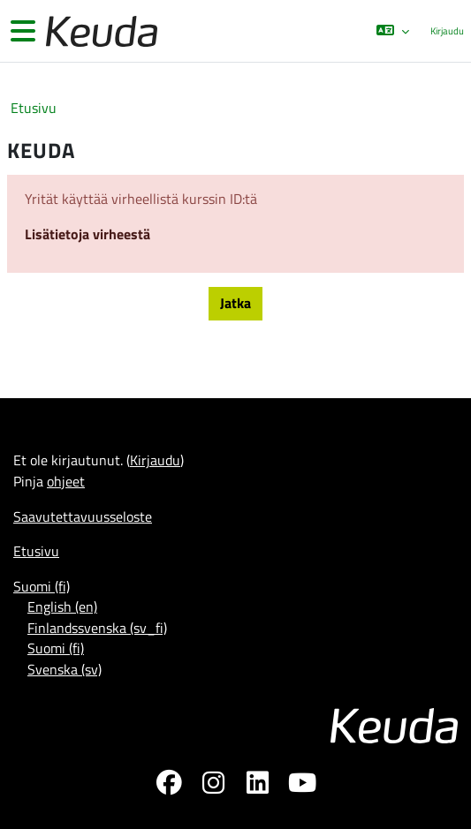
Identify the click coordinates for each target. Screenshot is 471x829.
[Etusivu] (99, 31)
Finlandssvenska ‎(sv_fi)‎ (97, 627)
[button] (393, 31)
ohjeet (66, 481)
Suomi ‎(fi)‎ (41, 586)
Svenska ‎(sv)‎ (64, 669)
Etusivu (34, 108)
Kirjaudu (447, 31)
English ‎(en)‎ (62, 606)
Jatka (235, 302)
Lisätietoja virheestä (87, 234)
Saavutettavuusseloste (82, 516)
